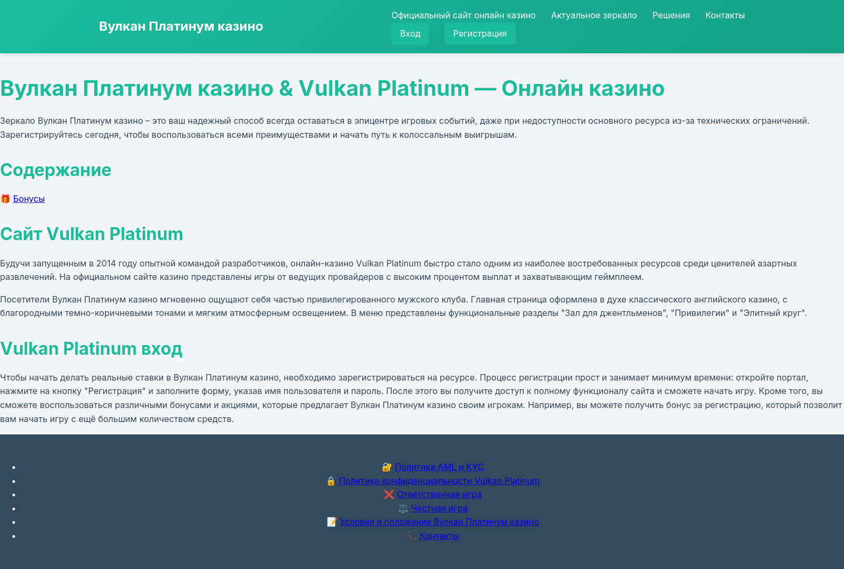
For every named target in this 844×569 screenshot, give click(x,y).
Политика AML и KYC (439, 466)
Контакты (725, 15)
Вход (410, 33)
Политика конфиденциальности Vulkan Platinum (439, 480)
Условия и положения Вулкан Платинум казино (439, 521)
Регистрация (480, 33)
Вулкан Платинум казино (181, 26)
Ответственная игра (439, 494)
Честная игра (439, 508)
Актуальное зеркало (594, 15)
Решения (671, 15)
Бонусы (29, 198)
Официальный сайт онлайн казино (463, 15)
